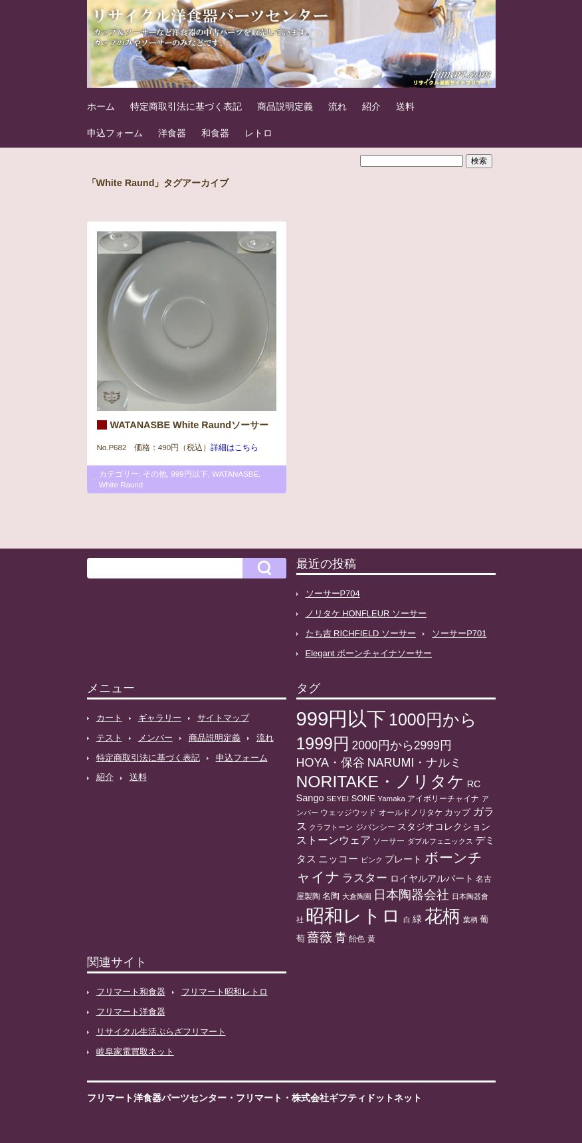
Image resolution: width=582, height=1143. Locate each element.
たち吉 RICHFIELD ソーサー (361, 633)
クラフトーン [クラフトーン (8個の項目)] (331, 827)
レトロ (258, 133)
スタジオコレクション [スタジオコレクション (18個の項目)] (443, 826)
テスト (109, 738)
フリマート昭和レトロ (224, 992)
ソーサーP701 (459, 633)
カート (109, 718)
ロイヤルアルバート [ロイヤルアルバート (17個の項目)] (432, 879)
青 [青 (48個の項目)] (341, 937)
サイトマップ (223, 718)
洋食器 (172, 133)
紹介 (371, 106)
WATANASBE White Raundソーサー (189, 425)
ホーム (101, 106)
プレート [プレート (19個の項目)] (403, 859)
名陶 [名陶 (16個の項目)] (331, 896)
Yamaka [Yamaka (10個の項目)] (391, 799)
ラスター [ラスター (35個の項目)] (364, 878)
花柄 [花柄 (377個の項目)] (442, 916)
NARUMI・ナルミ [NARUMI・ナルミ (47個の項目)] (414, 762)
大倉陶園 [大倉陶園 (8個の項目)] (356, 896)
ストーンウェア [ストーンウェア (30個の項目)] (333, 840)
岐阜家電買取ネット (135, 1052)
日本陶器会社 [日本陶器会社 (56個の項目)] (411, 895)
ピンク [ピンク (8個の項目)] (372, 860)
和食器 (215, 133)
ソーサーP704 (333, 593)
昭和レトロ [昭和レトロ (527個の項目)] (353, 915)
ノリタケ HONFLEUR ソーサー (366, 613)
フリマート (259, 1097)
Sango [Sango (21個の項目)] (310, 798)
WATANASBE (235, 474)
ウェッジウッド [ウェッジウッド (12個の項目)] (348, 812)
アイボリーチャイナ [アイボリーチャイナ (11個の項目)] (443, 798)
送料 (405, 106)
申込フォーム (115, 133)
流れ (337, 106)
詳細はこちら (234, 447)
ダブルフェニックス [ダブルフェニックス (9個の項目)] (440, 841)
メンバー (155, 738)
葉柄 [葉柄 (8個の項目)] (470, 920)
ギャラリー (159, 718)
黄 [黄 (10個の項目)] (371, 939)
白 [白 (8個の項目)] (407, 920)
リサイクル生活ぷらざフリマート (161, 1032)
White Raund (121, 485)
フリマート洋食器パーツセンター (157, 1097)
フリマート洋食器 (130, 1012)
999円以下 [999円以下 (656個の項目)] (341, 718)
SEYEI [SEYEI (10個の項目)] (337, 799)
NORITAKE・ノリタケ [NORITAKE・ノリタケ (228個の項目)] (380, 782)
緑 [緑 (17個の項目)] (417, 919)
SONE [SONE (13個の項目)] (363, 798)
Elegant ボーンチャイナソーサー (369, 653)
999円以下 (189, 474)
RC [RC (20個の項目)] (474, 784)
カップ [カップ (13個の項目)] (457, 812)
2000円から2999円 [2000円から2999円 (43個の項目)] (402, 745)
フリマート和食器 (130, 992)
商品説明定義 (285, 106)
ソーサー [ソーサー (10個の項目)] (389, 841)
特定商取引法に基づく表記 (186, 106)
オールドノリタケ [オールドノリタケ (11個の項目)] (410, 812)
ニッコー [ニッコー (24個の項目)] (338, 858)
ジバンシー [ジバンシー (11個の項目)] (375, 827)
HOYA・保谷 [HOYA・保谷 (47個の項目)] (330, 762)
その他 (155, 474)
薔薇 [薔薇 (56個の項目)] (319, 937)
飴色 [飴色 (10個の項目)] (357, 939)
